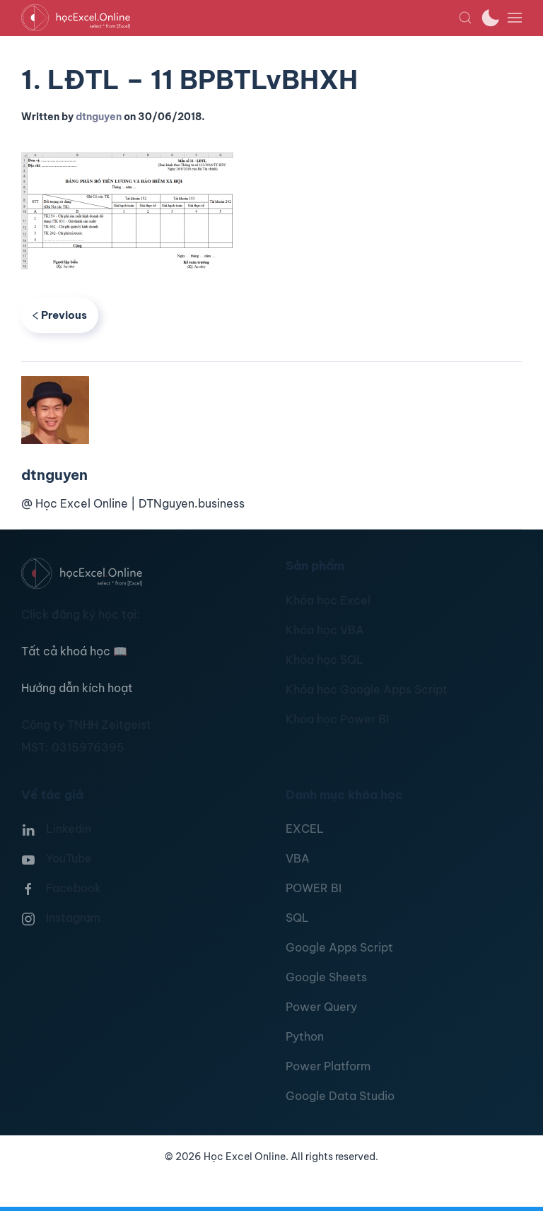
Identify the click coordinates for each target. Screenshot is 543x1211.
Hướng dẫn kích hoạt (77, 688)
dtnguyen (99, 116)
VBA (298, 858)
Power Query (321, 1007)
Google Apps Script (339, 947)
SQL (297, 918)
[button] (465, 17)
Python (305, 1036)
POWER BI (313, 888)
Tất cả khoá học (74, 651)
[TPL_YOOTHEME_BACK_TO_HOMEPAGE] (239, 17)
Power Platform (328, 1066)
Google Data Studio (340, 1096)
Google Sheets (326, 977)
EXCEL (305, 828)
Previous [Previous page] (60, 315)
